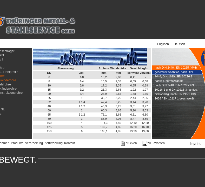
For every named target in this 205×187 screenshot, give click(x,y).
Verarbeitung (34, 143)
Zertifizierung (53, 143)
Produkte (17, 143)
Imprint (195, 143)
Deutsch (179, 44)
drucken (131, 143)
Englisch (163, 44)
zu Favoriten (156, 143)
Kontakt (69, 143)
